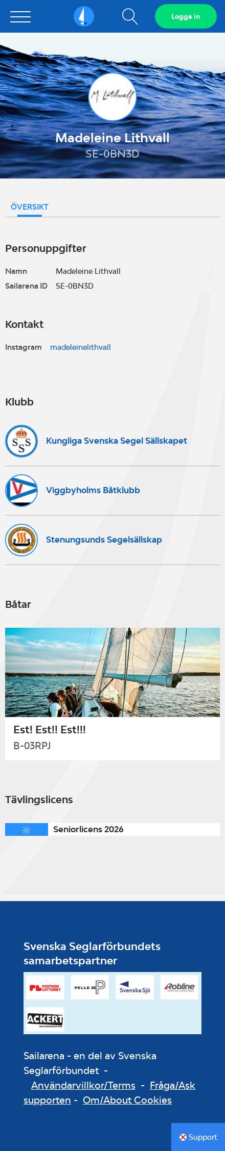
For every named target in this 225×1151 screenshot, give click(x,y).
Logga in (185, 16)
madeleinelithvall (80, 347)
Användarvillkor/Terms (83, 1085)
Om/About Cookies (127, 1100)
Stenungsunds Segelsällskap (104, 539)
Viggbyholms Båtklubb (93, 490)
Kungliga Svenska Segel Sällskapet (116, 441)
